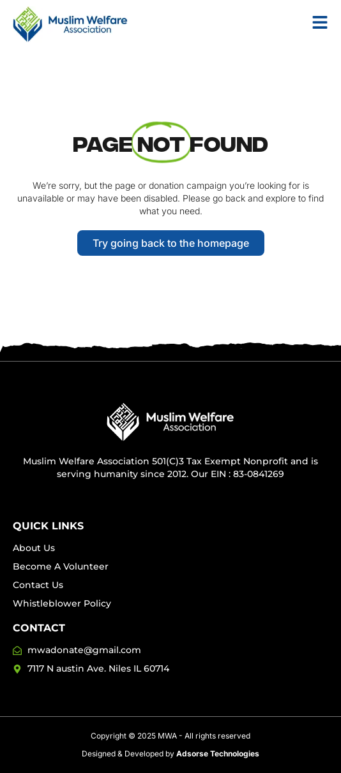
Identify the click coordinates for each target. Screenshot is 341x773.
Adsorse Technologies (217, 753)
